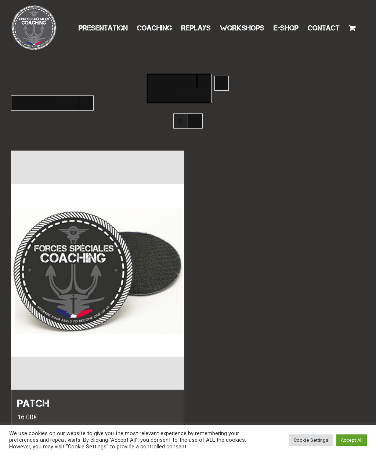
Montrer (35, 102)
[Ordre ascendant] (221, 83)
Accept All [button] (351, 440)
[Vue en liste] (195, 121)
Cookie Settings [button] (311, 440)
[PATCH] (97, 270)
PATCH (33, 403)
